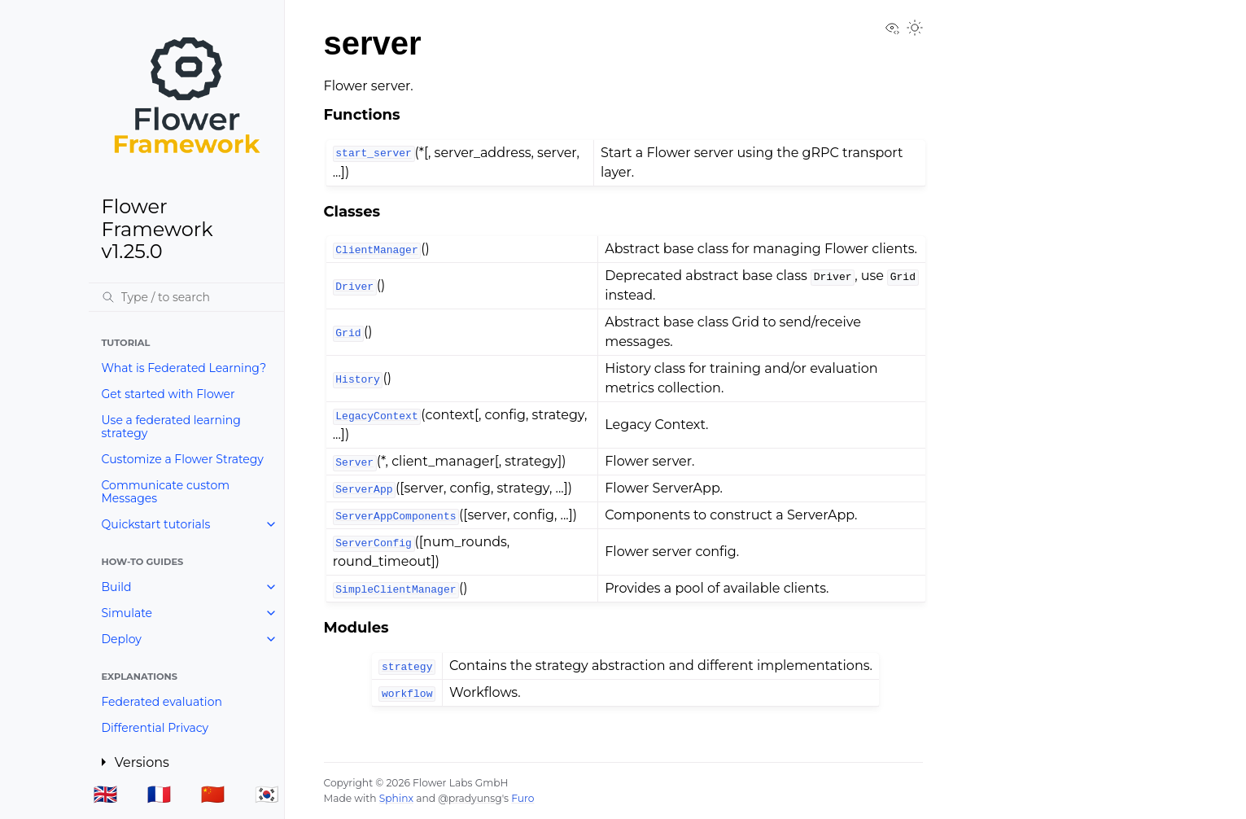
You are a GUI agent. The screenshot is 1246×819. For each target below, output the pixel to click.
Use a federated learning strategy (171, 426)
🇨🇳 (213, 794)
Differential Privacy (155, 727)
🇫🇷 (159, 794)
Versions (142, 762)
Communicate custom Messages (166, 492)
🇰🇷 (267, 794)
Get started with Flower (168, 394)
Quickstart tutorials (156, 524)
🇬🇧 (105, 794)
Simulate (127, 613)
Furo (522, 798)
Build (117, 587)
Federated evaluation (162, 701)
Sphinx (396, 798)
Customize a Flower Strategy (183, 459)
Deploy (122, 639)
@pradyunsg (469, 798)
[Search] (186, 297)
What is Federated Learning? (184, 368)
